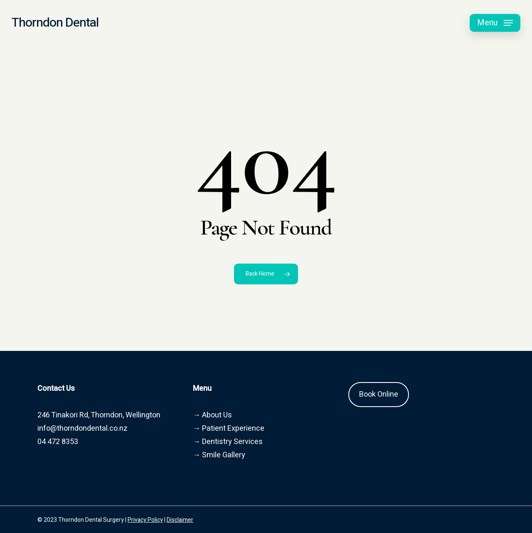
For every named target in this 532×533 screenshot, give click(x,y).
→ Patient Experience (228, 428)
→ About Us (212, 415)
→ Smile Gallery (219, 455)
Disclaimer (180, 520)
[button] (495, 23)
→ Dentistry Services (228, 441)
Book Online (378, 394)
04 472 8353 (57, 441)
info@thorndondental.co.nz (82, 428)
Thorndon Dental (55, 23)
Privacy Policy (145, 520)
